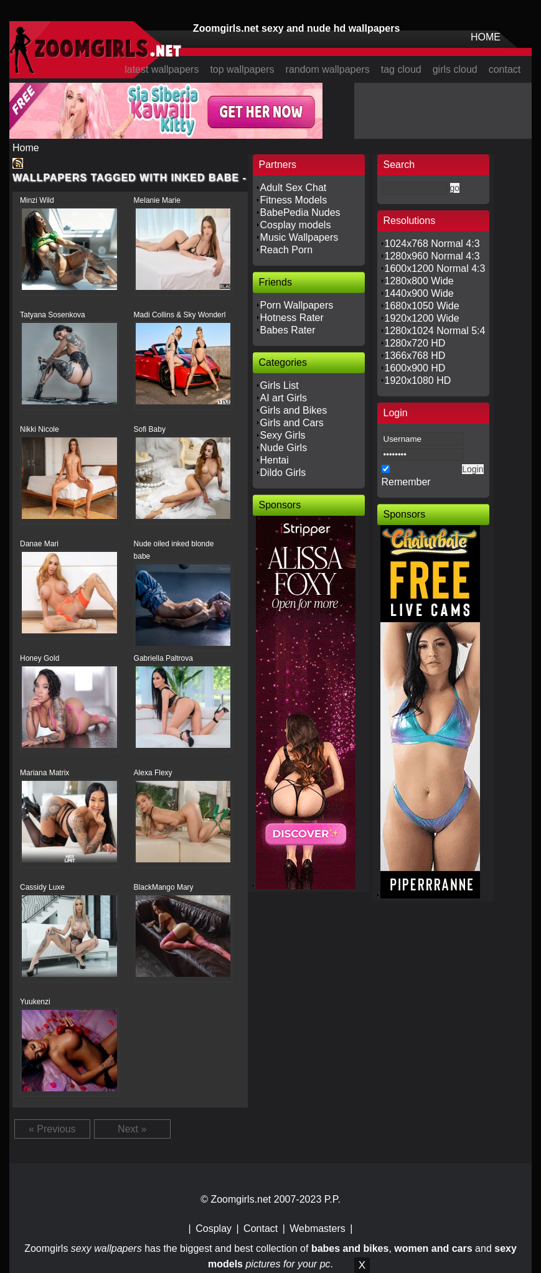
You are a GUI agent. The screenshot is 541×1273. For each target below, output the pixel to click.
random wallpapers (328, 69)
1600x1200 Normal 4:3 (435, 268)
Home (25, 147)
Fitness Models (293, 200)
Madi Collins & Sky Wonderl (180, 314)
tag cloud (401, 69)
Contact (260, 1228)
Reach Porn (286, 250)
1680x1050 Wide (422, 306)
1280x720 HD (415, 343)
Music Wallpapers (299, 237)
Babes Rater (288, 330)
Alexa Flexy (153, 772)
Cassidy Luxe (42, 887)
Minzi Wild (37, 200)
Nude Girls (284, 447)
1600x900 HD (415, 368)
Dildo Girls (283, 472)
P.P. (332, 1199)
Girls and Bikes (293, 410)
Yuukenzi (35, 1001)
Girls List (279, 385)
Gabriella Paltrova (163, 658)
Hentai (274, 460)
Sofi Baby (150, 429)
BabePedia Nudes (300, 212)
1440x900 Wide (419, 293)
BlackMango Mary (164, 887)
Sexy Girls (283, 435)
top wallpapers (242, 69)
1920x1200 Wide (422, 318)
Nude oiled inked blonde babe (174, 550)
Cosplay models (295, 225)
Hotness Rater (292, 317)
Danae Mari (39, 543)
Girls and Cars (292, 422)
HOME (486, 37)
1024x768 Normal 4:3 (432, 243)
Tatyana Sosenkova (52, 314)
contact (505, 69)
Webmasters (317, 1228)
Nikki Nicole (39, 429)
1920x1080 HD (418, 380)
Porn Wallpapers (297, 305)
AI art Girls (284, 398)
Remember (406, 482)
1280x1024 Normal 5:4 (435, 330)
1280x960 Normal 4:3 (432, 256)
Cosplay (213, 1228)
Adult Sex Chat (293, 187)
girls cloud (455, 69)
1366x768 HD (415, 355)
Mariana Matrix (44, 772)
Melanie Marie (157, 200)
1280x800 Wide (419, 281)
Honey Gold (39, 658)
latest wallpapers (162, 69)
